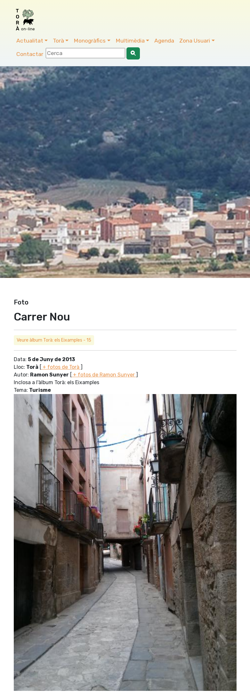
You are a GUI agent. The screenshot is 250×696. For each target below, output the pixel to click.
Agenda (164, 40)
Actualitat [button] (29, 40)
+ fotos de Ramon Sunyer (104, 375)
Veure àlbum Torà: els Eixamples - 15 (54, 340)
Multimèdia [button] (130, 40)
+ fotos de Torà (61, 367)
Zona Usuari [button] (194, 40)
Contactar (29, 54)
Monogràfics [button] (90, 40)
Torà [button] (58, 40)
